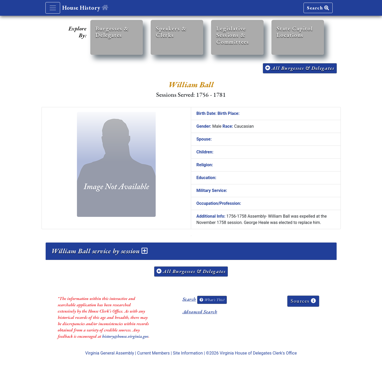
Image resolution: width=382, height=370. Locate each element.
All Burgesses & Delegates (299, 68)
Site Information (188, 353)
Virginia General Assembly (109, 353)
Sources (303, 301)
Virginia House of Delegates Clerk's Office (258, 353)
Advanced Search (199, 312)
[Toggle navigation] (52, 8)
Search (318, 8)
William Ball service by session (99, 250)
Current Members (153, 353)
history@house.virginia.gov (125, 336)
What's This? (212, 299)
